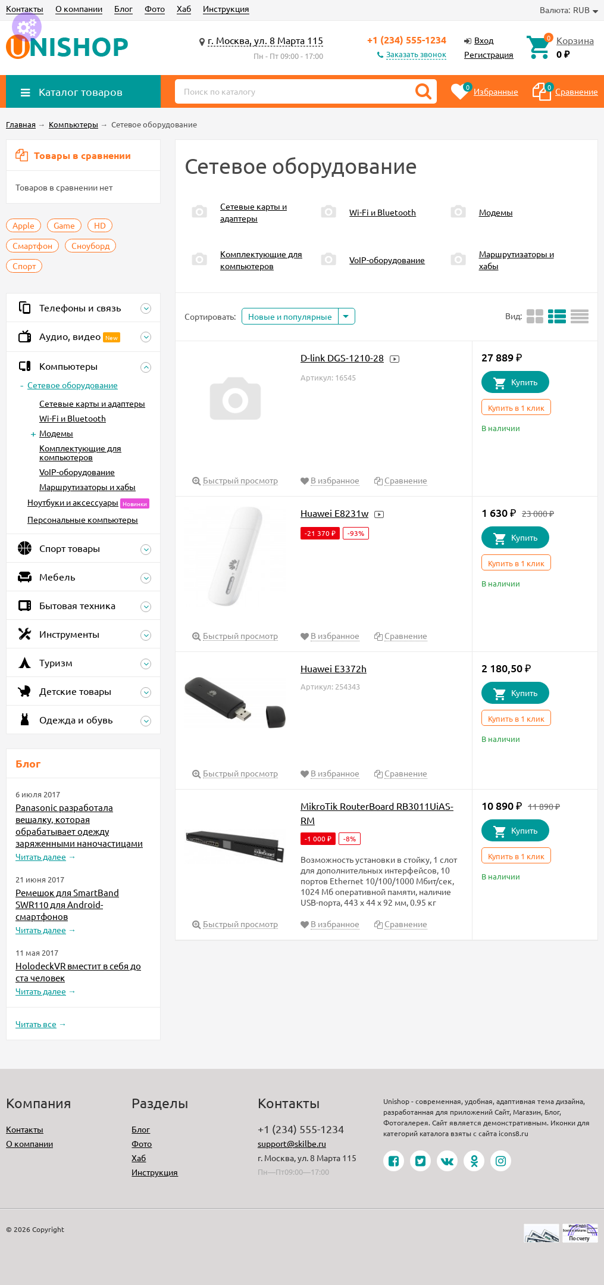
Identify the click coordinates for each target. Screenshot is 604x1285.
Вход (483, 40)
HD (100, 225)
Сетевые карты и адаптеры (92, 403)
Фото (155, 8)
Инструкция (226, 8)
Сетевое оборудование (72, 384)
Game (64, 225)
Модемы (56, 433)
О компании (78, 8)
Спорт (24, 265)
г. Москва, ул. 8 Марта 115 (265, 40)
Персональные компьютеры (82, 519)
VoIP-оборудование (77, 471)
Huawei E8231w (334, 513)
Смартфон (32, 245)
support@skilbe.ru (292, 1143)
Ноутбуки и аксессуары (72, 502)
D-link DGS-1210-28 (342, 357)
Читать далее (40, 856)
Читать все (36, 1023)
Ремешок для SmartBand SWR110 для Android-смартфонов (67, 904)
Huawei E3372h (334, 668)
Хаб (184, 8)
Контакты (24, 8)
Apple (23, 225)
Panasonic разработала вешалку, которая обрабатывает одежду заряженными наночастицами (79, 825)
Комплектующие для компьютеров (80, 452)
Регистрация (489, 54)
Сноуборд (90, 245)
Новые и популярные (290, 316)
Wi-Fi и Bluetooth (72, 418)
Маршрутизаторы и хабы (87, 486)
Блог (123, 8)
